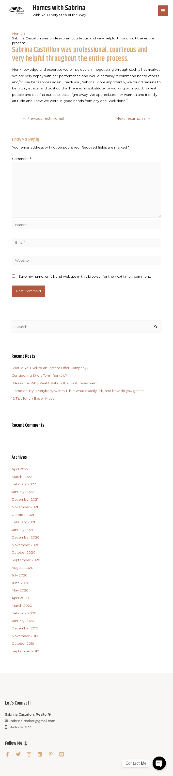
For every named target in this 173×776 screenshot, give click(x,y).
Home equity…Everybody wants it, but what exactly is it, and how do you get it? (78, 391)
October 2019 (23, 643)
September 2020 (26, 560)
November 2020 (25, 545)
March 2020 (22, 605)
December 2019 (25, 628)
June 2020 (21, 583)
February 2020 (24, 613)
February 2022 (24, 484)
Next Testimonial (133, 118)
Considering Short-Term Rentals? (39, 375)
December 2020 (26, 537)
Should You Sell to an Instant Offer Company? (50, 368)
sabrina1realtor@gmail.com (30, 721)
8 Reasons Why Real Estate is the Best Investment (55, 383)
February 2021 (23, 522)
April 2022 (20, 469)
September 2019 (25, 651)
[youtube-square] (64, 754)
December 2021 (25, 499)
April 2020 (20, 598)
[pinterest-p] (53, 754)
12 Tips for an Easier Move (33, 398)
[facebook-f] (10, 754)
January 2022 (23, 492)
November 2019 (25, 636)
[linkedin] (42, 754)
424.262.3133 (19, 727)
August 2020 (22, 568)
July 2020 (20, 575)
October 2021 (23, 515)
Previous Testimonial (43, 118)
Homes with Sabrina (58, 8)
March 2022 (22, 477)
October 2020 (23, 553)
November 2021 (25, 507)
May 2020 (20, 590)
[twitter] (21, 754)
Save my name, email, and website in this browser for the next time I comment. (85, 276)
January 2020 (23, 621)
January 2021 (22, 530)
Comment (21, 159)
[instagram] (31, 754)
